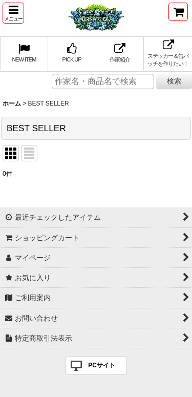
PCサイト (101, 365)
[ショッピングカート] (178, 12)
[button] (13, 13)
